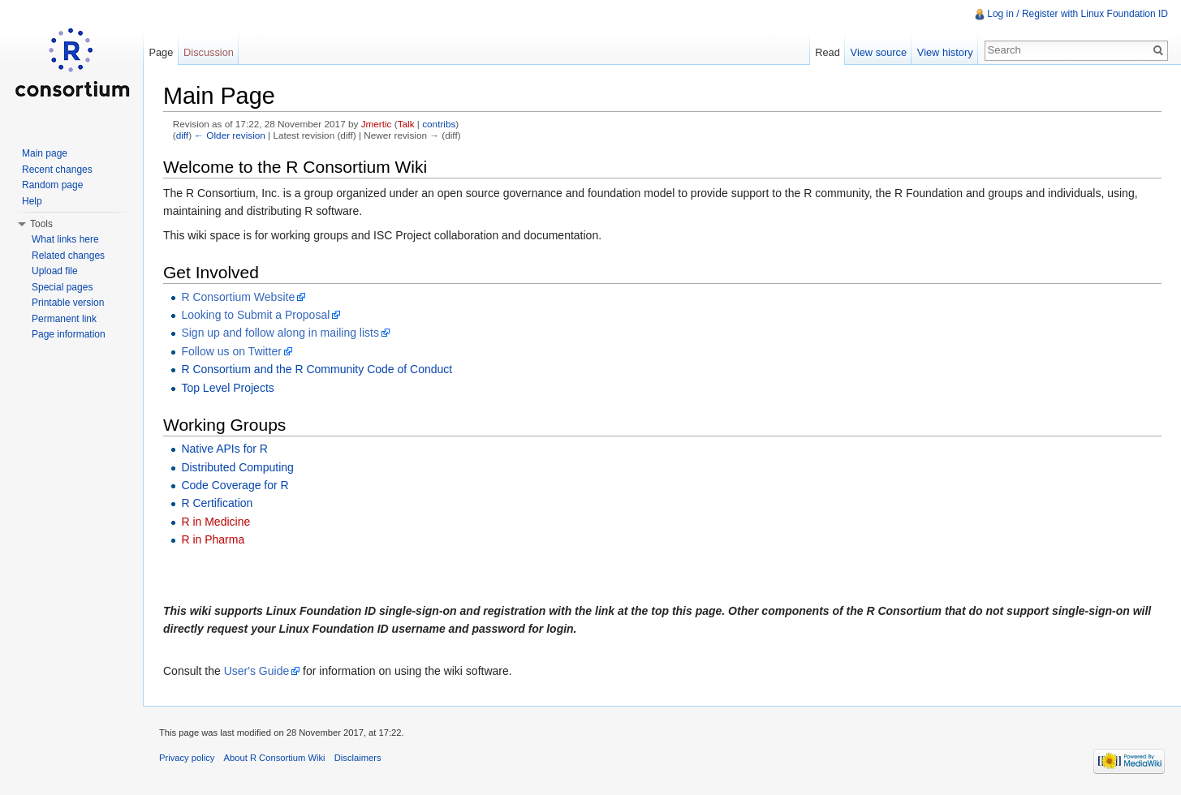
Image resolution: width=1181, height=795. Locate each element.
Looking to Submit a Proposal (255, 314)
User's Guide (256, 670)
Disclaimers (357, 758)
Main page (44, 153)
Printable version (68, 302)
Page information (69, 334)
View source (879, 52)
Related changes (68, 255)
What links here (65, 239)
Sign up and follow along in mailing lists (280, 332)
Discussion (208, 52)
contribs (438, 123)
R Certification (216, 502)
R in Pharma (212, 539)
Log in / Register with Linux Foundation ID (1077, 13)
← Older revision (229, 135)
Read (827, 52)
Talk (406, 123)
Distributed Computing (237, 467)
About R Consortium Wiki (274, 758)
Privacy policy (186, 758)
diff (182, 135)
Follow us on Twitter (231, 351)
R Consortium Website (238, 296)
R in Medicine (215, 521)
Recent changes (57, 169)
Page (161, 52)
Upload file (55, 271)
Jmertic (376, 123)
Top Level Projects (227, 387)
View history (945, 52)
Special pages (62, 287)
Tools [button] (41, 224)
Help (32, 201)
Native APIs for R (224, 448)
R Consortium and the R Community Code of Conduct (316, 369)
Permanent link (64, 318)
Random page (52, 185)
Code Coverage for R (234, 485)
